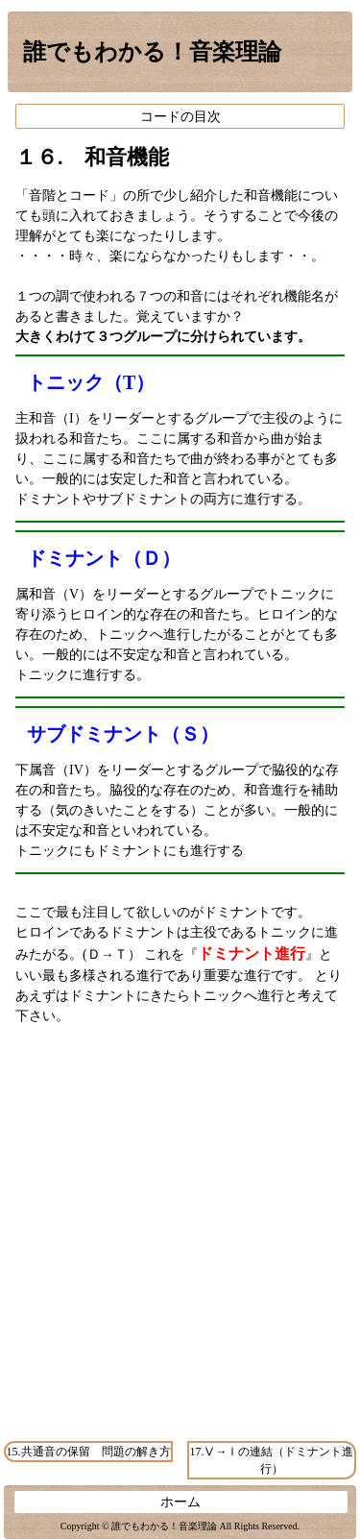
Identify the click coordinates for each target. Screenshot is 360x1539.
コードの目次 (180, 117)
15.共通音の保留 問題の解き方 (89, 1451)
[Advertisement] (180, 1249)
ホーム (180, 1502)
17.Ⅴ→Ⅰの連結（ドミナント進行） (271, 1460)
